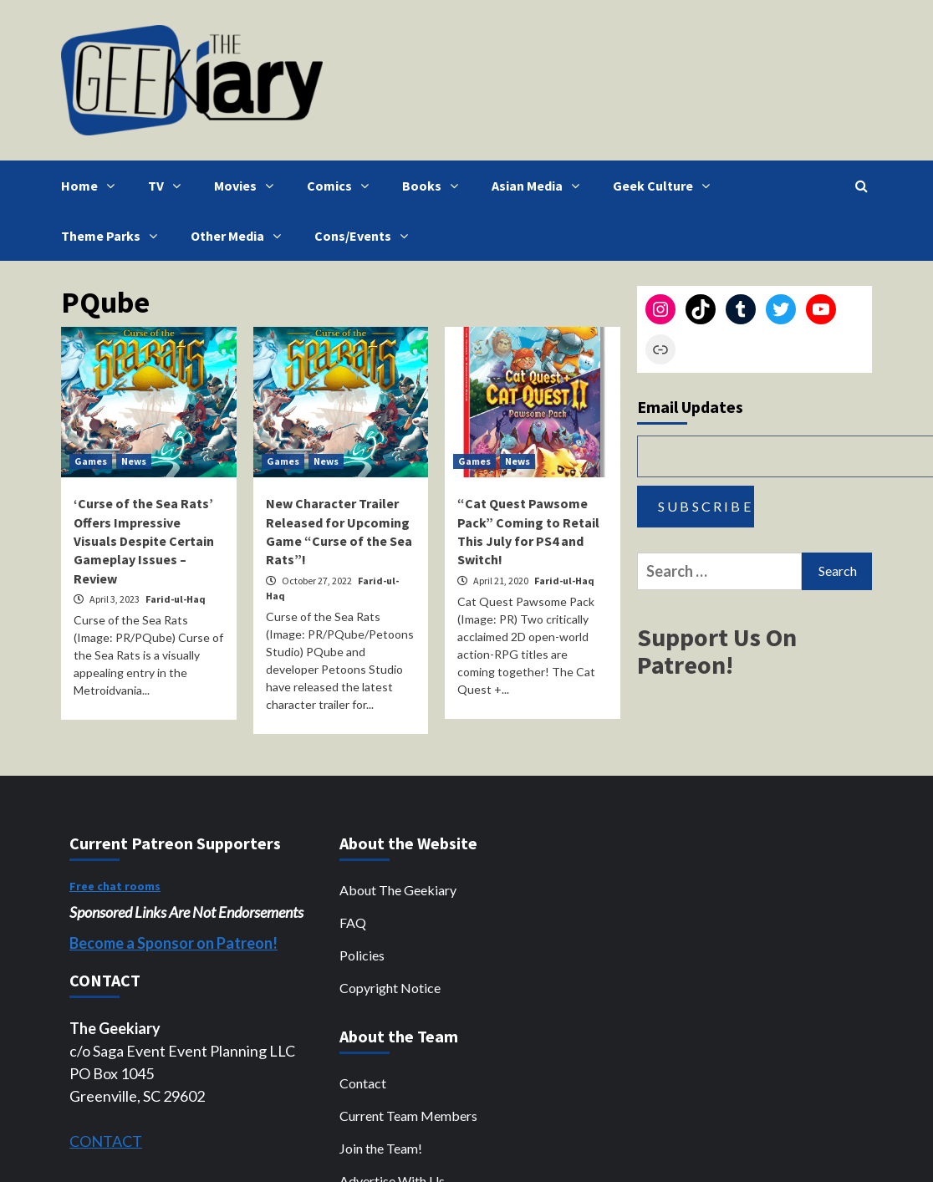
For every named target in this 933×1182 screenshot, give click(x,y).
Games (90, 461)
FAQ (352, 922)
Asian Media (540, 185)
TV (168, 185)
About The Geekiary (397, 890)
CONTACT (105, 1141)
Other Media (240, 235)
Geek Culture (665, 185)
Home (92, 185)
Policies (362, 955)
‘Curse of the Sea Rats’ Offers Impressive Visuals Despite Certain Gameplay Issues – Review (144, 541)
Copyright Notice (390, 988)
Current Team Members (408, 1115)
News (133, 461)
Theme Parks (113, 235)
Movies (248, 185)
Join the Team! (380, 1148)
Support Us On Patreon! (717, 650)
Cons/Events (365, 235)
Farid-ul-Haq (175, 599)
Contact (362, 1083)
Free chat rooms (115, 886)
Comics (342, 185)
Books (434, 185)
